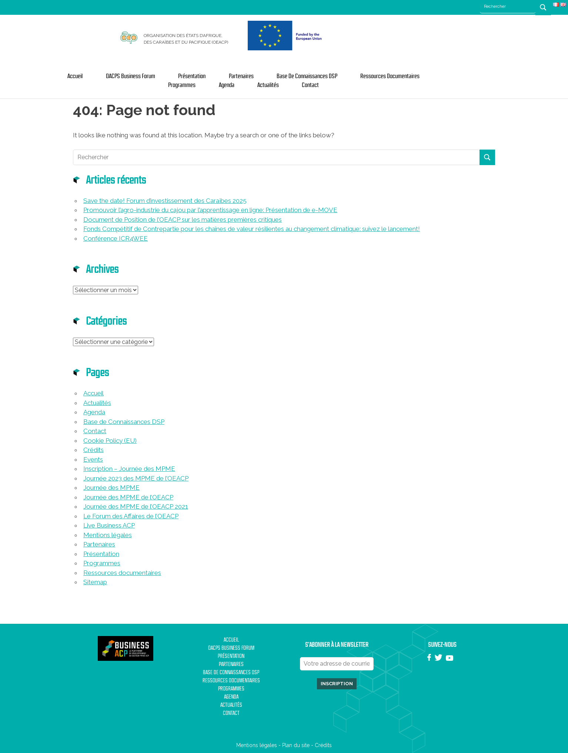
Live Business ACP (109, 525)
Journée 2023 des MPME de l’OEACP (135, 478)
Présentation (192, 76)
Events (93, 459)
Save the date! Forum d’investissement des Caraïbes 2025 (165, 200)
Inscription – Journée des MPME (129, 468)
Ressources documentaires (390, 76)
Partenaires (241, 76)
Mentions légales (107, 535)
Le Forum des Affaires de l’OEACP (130, 516)
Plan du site (296, 745)
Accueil (75, 76)
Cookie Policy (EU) (110, 440)
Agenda (226, 85)
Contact (310, 85)
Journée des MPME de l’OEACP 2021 (135, 506)
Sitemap (95, 582)
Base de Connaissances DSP (307, 76)
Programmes (182, 85)
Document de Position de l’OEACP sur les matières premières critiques (182, 219)
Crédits (93, 450)
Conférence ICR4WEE (115, 238)
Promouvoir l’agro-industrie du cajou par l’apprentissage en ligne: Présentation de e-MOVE (210, 210)
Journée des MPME (111, 487)
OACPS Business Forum (130, 76)
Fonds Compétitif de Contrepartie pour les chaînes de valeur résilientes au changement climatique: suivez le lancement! (251, 228)
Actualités (268, 85)
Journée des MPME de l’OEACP (128, 497)
